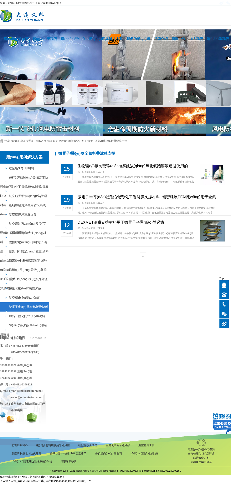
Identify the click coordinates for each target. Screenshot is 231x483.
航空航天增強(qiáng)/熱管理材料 (23, 200)
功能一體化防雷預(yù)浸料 (27, 316)
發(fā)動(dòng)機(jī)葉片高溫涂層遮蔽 (24, 283)
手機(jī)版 (199, 2)
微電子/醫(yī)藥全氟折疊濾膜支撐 (107, 140)
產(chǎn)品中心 (73, 39)
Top (221, 278)
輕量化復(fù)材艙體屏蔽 (25, 288)
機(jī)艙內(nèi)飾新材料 (108, 453)
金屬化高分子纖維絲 (118, 445)
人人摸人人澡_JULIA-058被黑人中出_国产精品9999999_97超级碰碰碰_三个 (45, 480)
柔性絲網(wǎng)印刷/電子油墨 (23, 247)
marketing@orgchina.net (27, 390)
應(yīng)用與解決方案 (106, 39)
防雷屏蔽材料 (20, 445)
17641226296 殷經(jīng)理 (16, 377)
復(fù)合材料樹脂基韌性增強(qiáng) (23, 265)
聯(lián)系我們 (218, 39)
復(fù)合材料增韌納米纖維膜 (53, 445)
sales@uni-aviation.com (26, 397)
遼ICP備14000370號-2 (131, 471)
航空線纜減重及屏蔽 (23, 214)
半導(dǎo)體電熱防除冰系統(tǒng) (32, 461)
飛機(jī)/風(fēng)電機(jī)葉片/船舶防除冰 (23, 274)
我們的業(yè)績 (138, 39)
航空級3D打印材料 (21, 168)
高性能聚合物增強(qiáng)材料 (23, 237)
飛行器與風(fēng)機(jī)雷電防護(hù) (24, 182)
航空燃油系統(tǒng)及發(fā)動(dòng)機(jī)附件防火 (23, 228)
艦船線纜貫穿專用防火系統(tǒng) (23, 210)
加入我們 (196, 39)
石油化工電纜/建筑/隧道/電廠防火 (24, 191)
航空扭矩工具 (146, 445)
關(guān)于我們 (45, 39)
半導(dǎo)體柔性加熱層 (144, 453)
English (212, 2)
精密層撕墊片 (68, 461)
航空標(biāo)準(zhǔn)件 (25, 297)
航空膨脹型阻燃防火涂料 (26, 453)
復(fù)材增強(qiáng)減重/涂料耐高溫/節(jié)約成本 (24, 256)
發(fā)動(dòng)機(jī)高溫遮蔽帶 (68, 453)
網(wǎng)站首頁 (16, 39)
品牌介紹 (161, 39)
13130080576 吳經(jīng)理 (16, 365)
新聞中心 (178, 39)
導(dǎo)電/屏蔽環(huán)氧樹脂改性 (23, 330)
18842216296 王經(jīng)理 (16, 371)
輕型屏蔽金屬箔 (87, 445)
